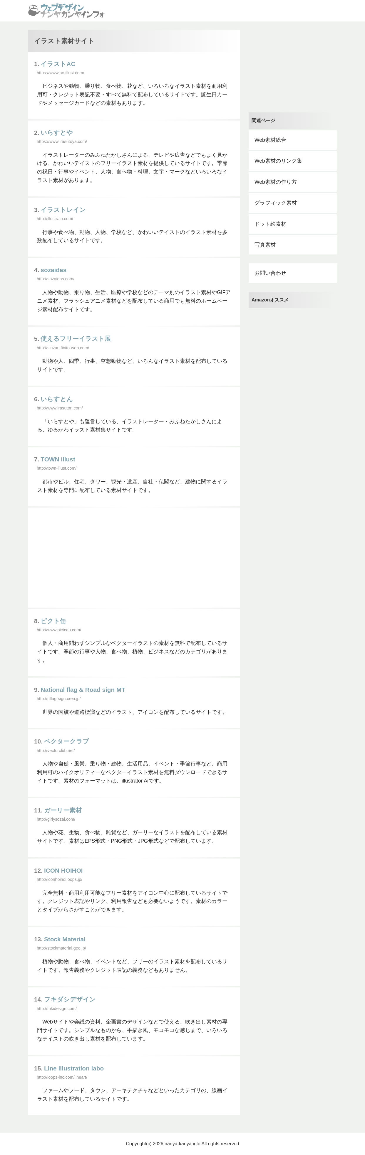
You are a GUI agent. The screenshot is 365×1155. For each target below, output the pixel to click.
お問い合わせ (270, 273)
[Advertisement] (134, 558)
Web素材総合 (270, 140)
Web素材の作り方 (276, 182)
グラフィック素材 (276, 203)
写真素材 (265, 245)
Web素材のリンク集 (278, 161)
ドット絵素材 (270, 224)
